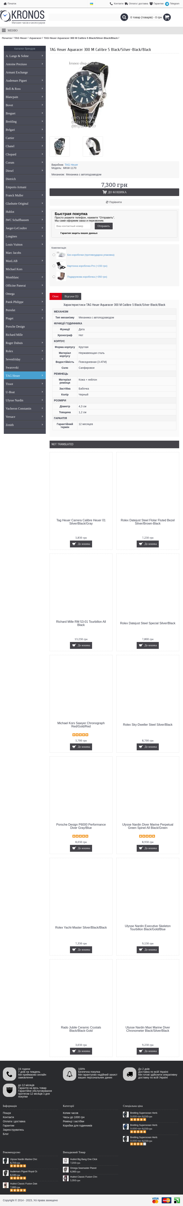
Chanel (24, 146)
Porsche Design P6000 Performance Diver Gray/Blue (81, 826)
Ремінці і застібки (73, 1121)
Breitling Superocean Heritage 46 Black (143, 1113)
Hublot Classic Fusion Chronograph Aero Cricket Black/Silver (83, 1176)
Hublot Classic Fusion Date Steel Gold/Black (23, 1183)
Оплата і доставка (14, 1121)
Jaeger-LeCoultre (24, 228)
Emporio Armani (16, 187)
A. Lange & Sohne (24, 56)
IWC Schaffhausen (24, 220)
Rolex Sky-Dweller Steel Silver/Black (148, 724)
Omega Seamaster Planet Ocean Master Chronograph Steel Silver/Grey (83, 1168)
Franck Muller (24, 195)
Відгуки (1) (72, 296)
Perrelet (24, 310)
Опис (55, 296)
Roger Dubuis (24, 343)
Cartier (24, 138)
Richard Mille (14, 334)
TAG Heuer (24, 375)
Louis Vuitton (24, 244)
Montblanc (24, 277)
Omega (24, 293)
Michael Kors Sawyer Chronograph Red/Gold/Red (81, 725)
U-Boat (24, 392)
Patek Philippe (24, 302)
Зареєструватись (13, 1129)
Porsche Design (15, 326)
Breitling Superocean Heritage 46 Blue (143, 1125)
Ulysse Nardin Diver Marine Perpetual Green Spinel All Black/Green (147, 826)
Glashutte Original (24, 203)
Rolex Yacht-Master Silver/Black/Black (81, 927)
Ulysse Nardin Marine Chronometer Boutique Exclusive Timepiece (23, 1159)
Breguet (24, 113)
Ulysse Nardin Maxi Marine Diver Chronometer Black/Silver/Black (148, 1029)
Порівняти (115, 202)
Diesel (24, 170)
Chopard (24, 154)
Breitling (24, 121)
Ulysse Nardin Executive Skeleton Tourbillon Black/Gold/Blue (148, 927)
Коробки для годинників (77, 1125)
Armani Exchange (17, 72)
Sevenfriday (24, 359)
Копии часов (70, 1112)
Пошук (7, 1112)
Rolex (24, 351)
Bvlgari (24, 129)
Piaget (24, 318)
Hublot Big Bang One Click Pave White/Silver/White (83, 1159)
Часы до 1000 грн (74, 1117)
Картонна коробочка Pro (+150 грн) (87, 265)
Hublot (24, 211)
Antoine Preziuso (24, 64)
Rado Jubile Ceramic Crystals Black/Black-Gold (81, 1029)
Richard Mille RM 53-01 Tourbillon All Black (81, 623)
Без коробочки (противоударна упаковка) (90, 254)
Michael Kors (14, 269)
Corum (24, 162)
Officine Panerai (24, 285)
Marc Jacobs (13, 252)
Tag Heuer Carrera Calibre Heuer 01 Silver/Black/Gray (81, 522)
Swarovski (12, 367)
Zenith (24, 425)
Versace (24, 416)
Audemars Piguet (24, 80)
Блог (6, 1133)
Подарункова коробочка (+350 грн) (87, 276)
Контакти (8, 1117)
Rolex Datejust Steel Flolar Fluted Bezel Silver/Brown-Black (148, 522)
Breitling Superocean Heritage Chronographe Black (143, 1137)
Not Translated (62, 444)
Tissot (24, 384)
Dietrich (11, 179)
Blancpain (24, 97)
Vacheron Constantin (24, 408)
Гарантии (8, 1125)
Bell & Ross (24, 88)
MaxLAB (24, 261)
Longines (24, 236)
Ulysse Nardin (24, 400)
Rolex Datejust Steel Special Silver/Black (147, 623)
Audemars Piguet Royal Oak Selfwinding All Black (23, 1171)
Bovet (24, 105)
